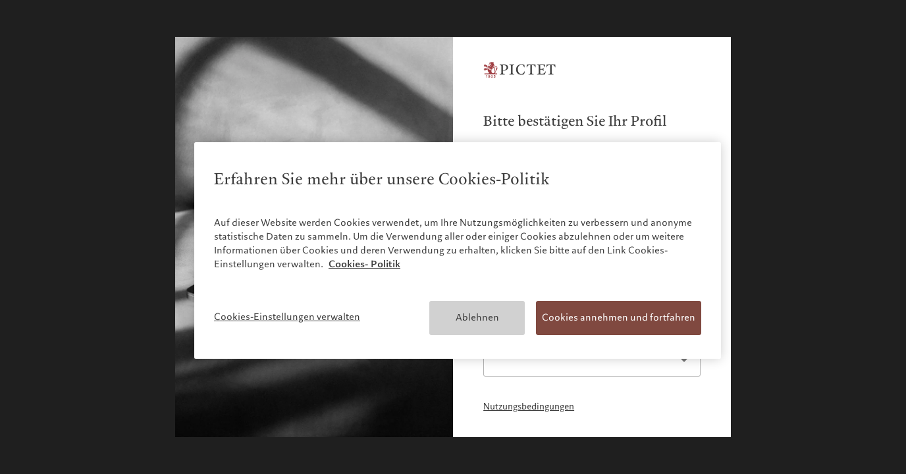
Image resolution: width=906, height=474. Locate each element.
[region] (457, 250)
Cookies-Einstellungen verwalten (287, 316)
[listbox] (592, 360)
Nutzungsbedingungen (528, 407)
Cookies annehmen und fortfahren (618, 317)
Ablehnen (477, 317)
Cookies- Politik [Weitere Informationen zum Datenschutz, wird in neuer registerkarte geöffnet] (364, 264)
